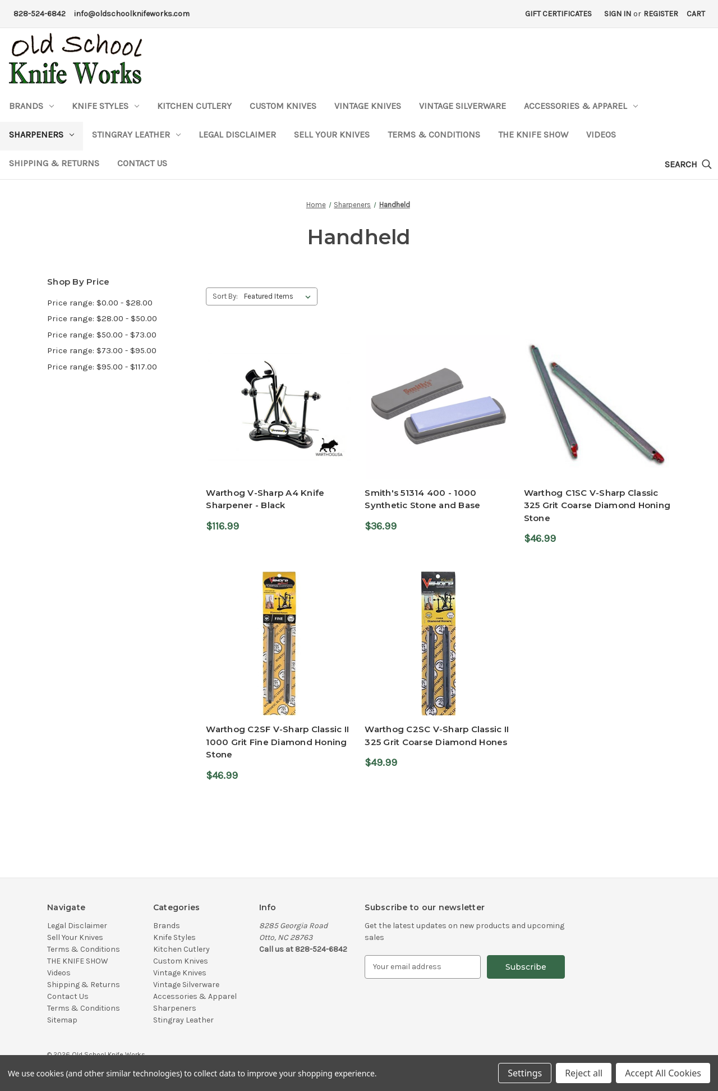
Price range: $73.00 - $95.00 (102, 350)
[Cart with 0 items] (695, 14)
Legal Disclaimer (237, 134)
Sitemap (62, 1020)
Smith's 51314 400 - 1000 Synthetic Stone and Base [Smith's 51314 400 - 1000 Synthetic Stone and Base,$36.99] (422, 499)
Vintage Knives (367, 106)
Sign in (617, 14)
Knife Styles (105, 106)
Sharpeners (41, 134)
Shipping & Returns (54, 163)
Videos (601, 134)
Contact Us (142, 163)
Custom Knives (283, 106)
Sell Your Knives (332, 134)
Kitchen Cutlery (194, 106)
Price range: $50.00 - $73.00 (102, 335)
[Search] (688, 164)
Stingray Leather (136, 134)
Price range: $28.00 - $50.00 (102, 318)
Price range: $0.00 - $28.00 (100, 303)
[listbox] (279, 296)
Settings (525, 1073)
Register (660, 14)
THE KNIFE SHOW (533, 134)
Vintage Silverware (462, 106)
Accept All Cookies (663, 1073)
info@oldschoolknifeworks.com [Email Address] (132, 14)
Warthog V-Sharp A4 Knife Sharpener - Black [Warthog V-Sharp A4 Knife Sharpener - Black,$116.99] (265, 499)
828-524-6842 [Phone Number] (39, 14)
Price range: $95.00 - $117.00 (102, 367)
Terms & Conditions (434, 134)
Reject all (583, 1073)
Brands (31, 106)
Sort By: (225, 296)
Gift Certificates (558, 14)
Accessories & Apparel (581, 106)
